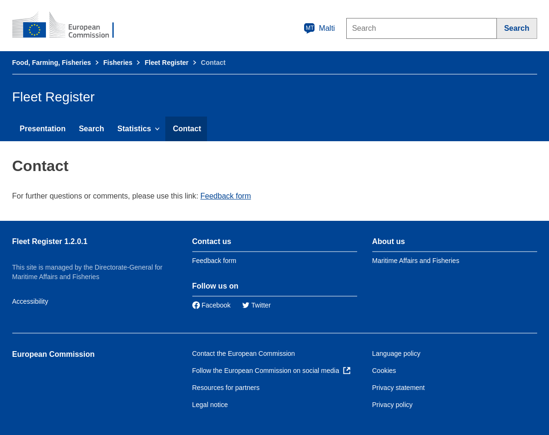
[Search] (517, 28)
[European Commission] (69, 25)
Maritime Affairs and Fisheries (415, 260)
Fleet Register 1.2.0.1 (50, 241)
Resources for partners (226, 387)
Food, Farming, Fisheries (51, 62)
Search (91, 129)
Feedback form (225, 196)
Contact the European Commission (243, 353)
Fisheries (117, 62)
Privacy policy (392, 404)
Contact (187, 129)
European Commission (53, 354)
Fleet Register (166, 62)
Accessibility (30, 301)
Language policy (396, 353)
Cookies (384, 370)
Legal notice (210, 404)
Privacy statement (398, 387)
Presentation (43, 129)
